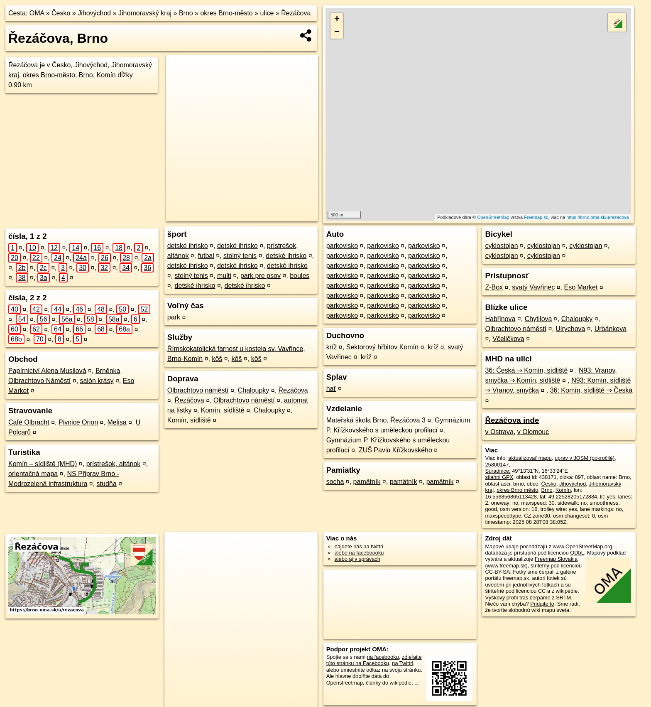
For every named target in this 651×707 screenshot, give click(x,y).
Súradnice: (497, 471)
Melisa (116, 422)
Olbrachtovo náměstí (198, 390)
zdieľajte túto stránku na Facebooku (374, 660)
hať (331, 388)
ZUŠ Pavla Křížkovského (395, 450)
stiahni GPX (499, 477)
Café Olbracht (28, 422)
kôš (217, 358)
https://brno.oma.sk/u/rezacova (597, 217)
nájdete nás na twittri (359, 546)
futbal (206, 255)
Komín (106, 75)
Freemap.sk (536, 217)
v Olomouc (533, 431)
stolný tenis (240, 255)
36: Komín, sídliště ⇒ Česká (591, 390)
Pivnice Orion (78, 422)
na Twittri (402, 663)
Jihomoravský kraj (144, 13)
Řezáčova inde (512, 420)
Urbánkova (611, 328)
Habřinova (500, 318)
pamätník (367, 481)
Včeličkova (508, 338)
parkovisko (342, 245)
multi (224, 275)
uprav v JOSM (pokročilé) (584, 458)
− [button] (337, 32)
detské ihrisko (187, 245)
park (173, 317)
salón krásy (97, 380)
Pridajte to (542, 604)
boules (299, 275)
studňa (107, 483)
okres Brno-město (226, 13)
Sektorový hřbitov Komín (382, 347)
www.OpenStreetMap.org (582, 546)
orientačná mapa (33, 473)
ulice (267, 13)
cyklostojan (501, 245)
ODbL (577, 553)
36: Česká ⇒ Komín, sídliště (526, 370)
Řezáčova (296, 13)
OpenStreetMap (493, 217)
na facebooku (383, 657)
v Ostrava (499, 431)
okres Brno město (517, 490)
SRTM (563, 597)
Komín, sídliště (223, 410)
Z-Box (494, 287)
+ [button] (337, 19)
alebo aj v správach (357, 559)
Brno (186, 13)
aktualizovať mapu (529, 458)
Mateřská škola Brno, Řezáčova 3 (376, 420)
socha (335, 481)
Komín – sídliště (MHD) (42, 463)
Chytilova (538, 318)
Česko (60, 13)
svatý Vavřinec (533, 287)
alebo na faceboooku (359, 553)
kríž (331, 347)
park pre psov (260, 275)
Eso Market (580, 287)
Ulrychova (570, 328)
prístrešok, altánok (113, 463)
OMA (36, 13)
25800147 (497, 465)
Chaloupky (253, 390)
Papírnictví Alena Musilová (47, 370)
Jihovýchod (94, 13)
